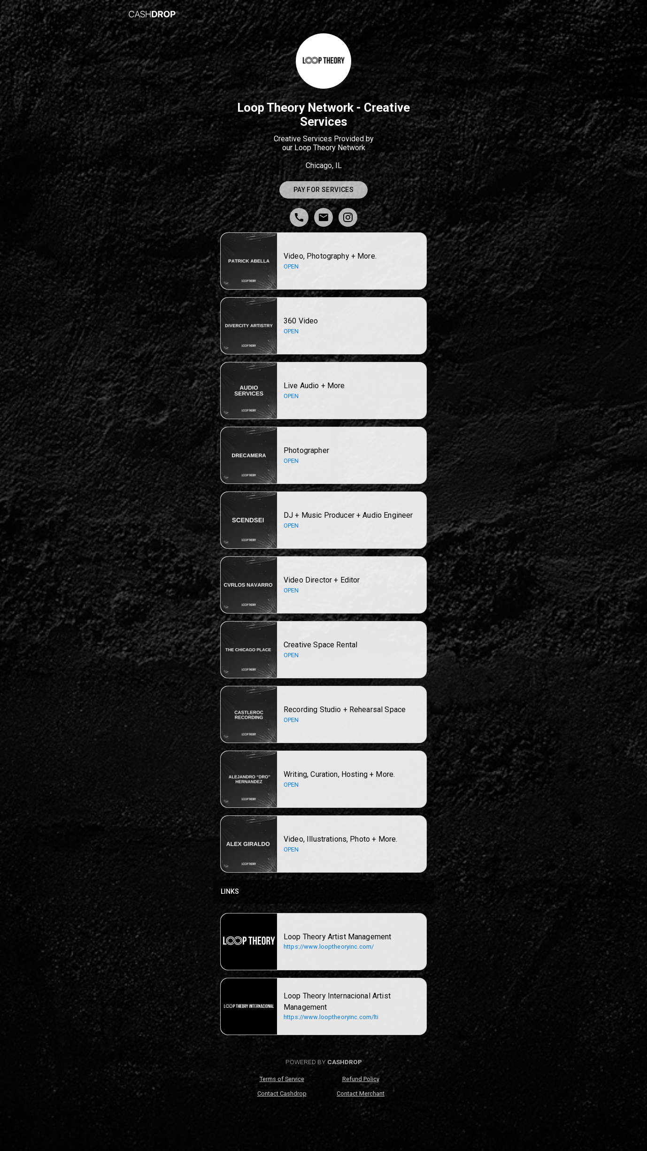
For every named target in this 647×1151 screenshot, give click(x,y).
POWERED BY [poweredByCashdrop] (323, 1062)
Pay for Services (323, 190)
